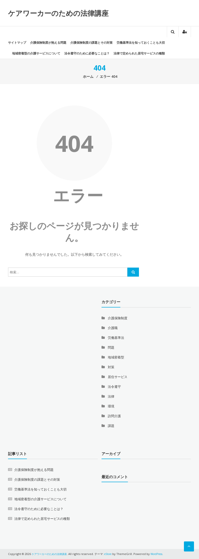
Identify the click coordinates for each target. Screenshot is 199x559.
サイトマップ (17, 42)
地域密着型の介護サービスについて (36, 53)
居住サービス (117, 377)
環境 (111, 406)
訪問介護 (114, 416)
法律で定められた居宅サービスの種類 (139, 53)
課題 (111, 425)
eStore (112, 554)
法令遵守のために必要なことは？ (87, 53)
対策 (111, 367)
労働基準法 (116, 337)
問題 (111, 347)
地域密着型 (116, 357)
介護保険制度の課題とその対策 (91, 42)
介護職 (113, 328)
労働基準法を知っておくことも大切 (141, 42)
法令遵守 (114, 386)
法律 (111, 396)
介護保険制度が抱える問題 (48, 42)
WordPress (163, 554)
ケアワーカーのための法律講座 (58, 13)
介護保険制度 (117, 318)
